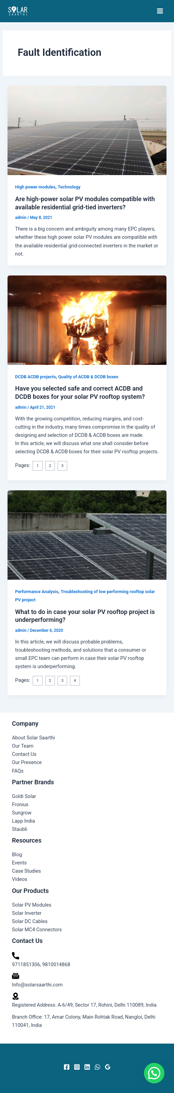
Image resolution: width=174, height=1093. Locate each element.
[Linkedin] (87, 1067)
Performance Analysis (36, 591)
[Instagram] (77, 1067)
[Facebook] (67, 1067)
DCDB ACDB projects (35, 376)
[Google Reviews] (108, 1067)
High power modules (35, 186)
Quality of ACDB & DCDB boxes (88, 376)
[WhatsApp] (97, 1067)
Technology (69, 186)
